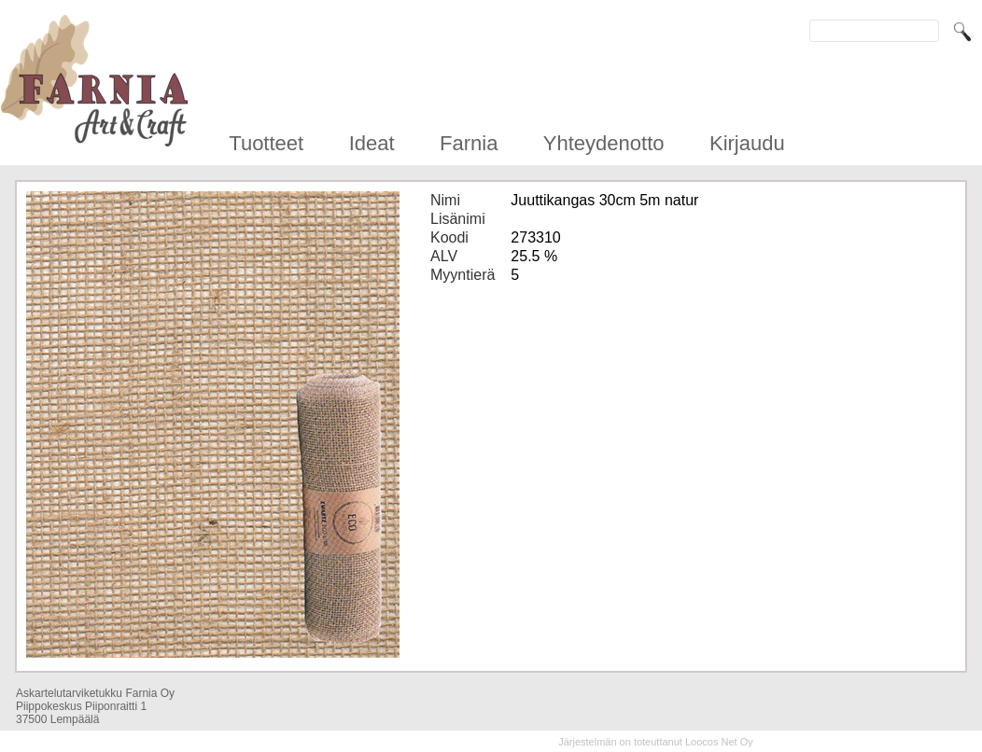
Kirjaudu (747, 143)
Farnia (469, 143)
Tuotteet (266, 143)
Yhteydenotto (604, 143)
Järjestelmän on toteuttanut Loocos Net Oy (655, 741)
